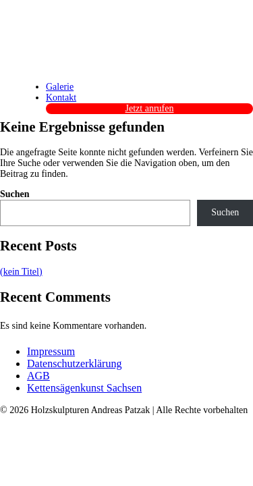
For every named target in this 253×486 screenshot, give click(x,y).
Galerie (60, 87)
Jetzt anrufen (149, 108)
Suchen (15, 194)
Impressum (51, 351)
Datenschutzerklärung (74, 363)
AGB (38, 375)
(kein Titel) (21, 272)
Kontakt (61, 97)
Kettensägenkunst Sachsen (84, 388)
